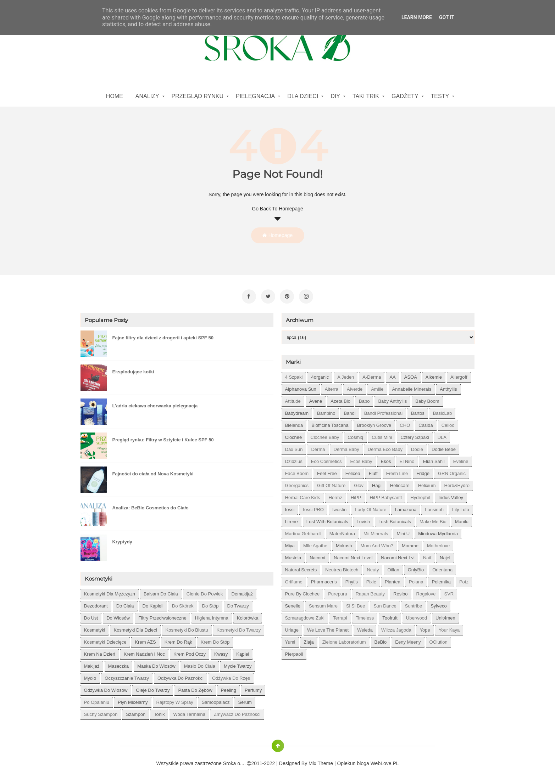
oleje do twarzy (153, 687)
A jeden (345, 374)
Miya (290, 543)
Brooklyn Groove (374, 422)
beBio (380, 639)
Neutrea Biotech (341, 567)
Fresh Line (397, 471)
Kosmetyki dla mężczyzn (109, 591)
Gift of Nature (331, 483)
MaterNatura (342, 531)
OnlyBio (416, 567)
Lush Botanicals (394, 519)
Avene (315, 398)
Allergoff (458, 374)
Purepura (337, 591)
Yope (425, 627)
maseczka (118, 663)
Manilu (461, 519)
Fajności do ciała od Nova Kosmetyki (153, 471)
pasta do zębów (195, 687)
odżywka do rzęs (231, 675)
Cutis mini (382, 434)
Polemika (441, 579)
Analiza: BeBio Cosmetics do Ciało (150, 505)
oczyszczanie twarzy (127, 675)
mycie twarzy (238, 663)
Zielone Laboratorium (344, 639)
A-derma (371, 374)
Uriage (292, 627)
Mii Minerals (375, 531)
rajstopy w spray (174, 699)
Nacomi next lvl (398, 555)
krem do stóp (215, 639)
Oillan (393, 567)
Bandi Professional (383, 410)
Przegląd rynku (197, 96)
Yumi (290, 639)
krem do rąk (178, 639)
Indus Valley (450, 495)
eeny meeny (408, 639)
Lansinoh (434, 507)
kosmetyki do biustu (187, 627)
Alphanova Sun (300, 386)
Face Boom (297, 471)
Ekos (386, 459)
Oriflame (294, 579)
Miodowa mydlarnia (438, 531)
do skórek (183, 603)
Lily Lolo (460, 507)
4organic (320, 374)
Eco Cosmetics (326, 459)
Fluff (373, 471)
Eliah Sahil (433, 459)
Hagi (377, 483)
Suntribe (413, 603)
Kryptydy (122, 539)
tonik (159, 711)
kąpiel (242, 651)
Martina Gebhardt (303, 531)
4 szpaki (294, 374)
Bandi (349, 410)
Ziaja (309, 639)
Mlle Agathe (315, 543)
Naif (427, 555)
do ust (91, 615)
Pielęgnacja (255, 96)
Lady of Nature (370, 507)
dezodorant (96, 603)
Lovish (363, 519)
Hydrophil (420, 495)
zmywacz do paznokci (237, 711)
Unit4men (445, 615)
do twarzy (238, 603)
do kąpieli (153, 603)
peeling (228, 687)
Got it (446, 17)
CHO (405, 422)
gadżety (405, 96)
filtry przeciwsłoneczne (162, 615)
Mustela (293, 555)
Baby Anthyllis (392, 398)
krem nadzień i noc (144, 651)
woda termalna (189, 711)
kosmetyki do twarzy (239, 627)
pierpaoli (294, 651)
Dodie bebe (444, 447)
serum (244, 699)
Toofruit (390, 615)
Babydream (297, 410)
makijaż (92, 663)
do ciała (125, 603)
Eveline (460, 459)
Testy (440, 96)
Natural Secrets (301, 567)
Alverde (354, 386)
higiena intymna (211, 615)
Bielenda (294, 422)
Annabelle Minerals (412, 386)
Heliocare (400, 483)
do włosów (118, 615)
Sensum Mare (323, 603)
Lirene (291, 519)
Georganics (297, 483)
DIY (335, 96)
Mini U (403, 531)
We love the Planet (328, 627)
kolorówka (248, 615)
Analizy (147, 96)
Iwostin (339, 507)
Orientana (442, 567)
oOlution (438, 639)
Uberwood (416, 615)
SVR (449, 591)
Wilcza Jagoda (396, 627)
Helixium (427, 483)
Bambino (326, 410)
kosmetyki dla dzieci (135, 627)
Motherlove (438, 543)
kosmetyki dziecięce (105, 639)
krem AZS (145, 639)
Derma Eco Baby (385, 447)
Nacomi (317, 555)
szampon (135, 711)
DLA (442, 434)
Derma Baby (346, 447)
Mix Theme (321, 761)
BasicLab (442, 410)
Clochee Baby (324, 434)
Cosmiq (355, 434)
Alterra (331, 386)
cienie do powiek (205, 591)
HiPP (356, 495)
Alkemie (434, 374)
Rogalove (426, 591)
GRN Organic (452, 471)
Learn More (416, 17)
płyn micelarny (133, 699)
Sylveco (439, 603)
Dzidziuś (294, 459)
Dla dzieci (302, 96)
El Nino (407, 459)
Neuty (373, 567)
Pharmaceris (324, 579)
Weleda (365, 627)
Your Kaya (449, 627)
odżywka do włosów (106, 687)
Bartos (417, 410)
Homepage (277, 235)
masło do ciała (199, 663)
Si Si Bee (355, 603)
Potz (463, 579)
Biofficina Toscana (329, 422)
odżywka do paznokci (180, 675)
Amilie (377, 386)
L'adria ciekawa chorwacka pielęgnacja (155, 403)
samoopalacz (216, 699)
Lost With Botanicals (327, 519)
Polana (416, 579)
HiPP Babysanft (386, 495)
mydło (90, 675)
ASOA (410, 374)
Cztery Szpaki (414, 434)
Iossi (290, 507)
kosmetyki (94, 627)
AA (392, 374)
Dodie (417, 447)
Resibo (400, 591)
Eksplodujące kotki (133, 369)
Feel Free (327, 471)
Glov (358, 483)
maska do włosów (156, 663)
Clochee (293, 434)
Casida (425, 422)
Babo (364, 398)
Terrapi (340, 615)
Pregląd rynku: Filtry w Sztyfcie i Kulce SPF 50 (163, 437)
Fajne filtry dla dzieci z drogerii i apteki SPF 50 (162, 335)
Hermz (335, 495)
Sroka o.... (235, 761)
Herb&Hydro (457, 483)
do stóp (210, 603)
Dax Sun (294, 447)
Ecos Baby (361, 459)
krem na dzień (99, 651)
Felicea (352, 471)
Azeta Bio (340, 398)
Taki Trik (366, 96)
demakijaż (242, 591)
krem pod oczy (189, 651)
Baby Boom (427, 398)
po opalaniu (97, 699)
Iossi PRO (313, 507)
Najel (445, 555)
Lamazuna (405, 507)
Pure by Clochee (302, 591)
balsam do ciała (161, 591)
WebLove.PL (385, 761)
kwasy (221, 651)
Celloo (448, 422)
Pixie (371, 579)
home (114, 96)
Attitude (293, 398)
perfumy (253, 687)
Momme (410, 543)
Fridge (422, 471)
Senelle (292, 603)
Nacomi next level (353, 555)
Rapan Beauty (370, 591)
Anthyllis (448, 386)
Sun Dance (384, 603)
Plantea (392, 579)
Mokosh (344, 543)
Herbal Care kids (302, 495)
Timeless (365, 615)
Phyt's (351, 579)
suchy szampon (101, 711)
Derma (318, 447)
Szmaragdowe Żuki (304, 615)
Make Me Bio (433, 519)
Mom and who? (377, 543)
